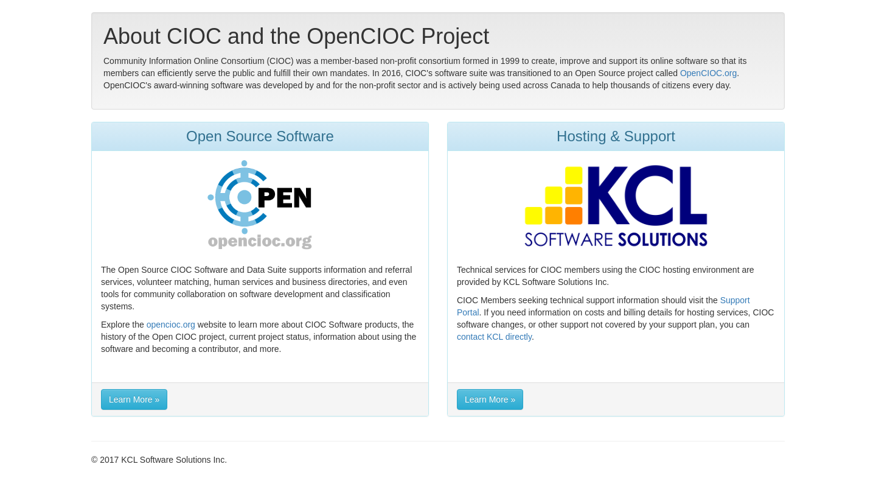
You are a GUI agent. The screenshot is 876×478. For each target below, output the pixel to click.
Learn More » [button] (134, 399)
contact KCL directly (494, 337)
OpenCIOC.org (708, 73)
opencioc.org (171, 324)
